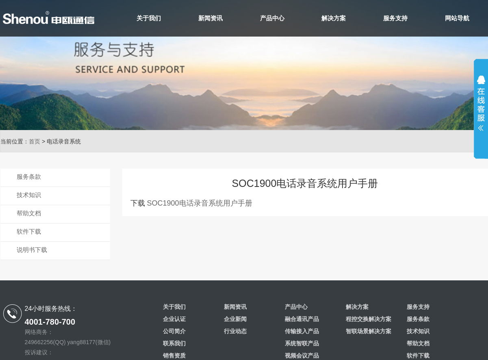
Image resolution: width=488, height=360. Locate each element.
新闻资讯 (210, 18)
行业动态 (235, 331)
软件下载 (29, 231)
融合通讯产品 (302, 319)
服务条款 (29, 176)
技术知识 (29, 194)
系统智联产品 (302, 343)
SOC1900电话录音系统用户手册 (199, 203)
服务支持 (395, 18)
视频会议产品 (302, 355)
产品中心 (272, 18)
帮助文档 (29, 213)
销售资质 (174, 355)
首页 (34, 141)
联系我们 (174, 343)
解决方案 (333, 18)
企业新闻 (235, 319)
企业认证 (174, 319)
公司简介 (174, 331)
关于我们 (149, 18)
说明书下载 (32, 249)
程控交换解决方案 (368, 319)
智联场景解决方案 (368, 331)
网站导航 (457, 18)
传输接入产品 (302, 331)
